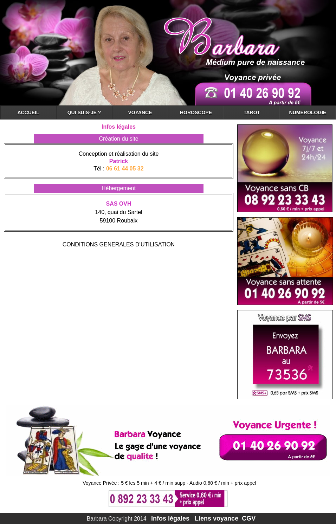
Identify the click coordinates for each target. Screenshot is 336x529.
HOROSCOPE (196, 112)
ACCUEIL (28, 112)
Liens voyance (217, 518)
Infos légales (170, 518)
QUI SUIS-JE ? (84, 112)
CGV (249, 518)
